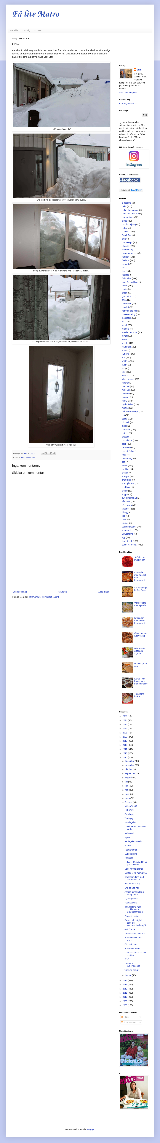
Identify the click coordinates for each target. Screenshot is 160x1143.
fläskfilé (125, 275)
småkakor (126, 480)
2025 (125, 716)
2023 (125, 724)
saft (123, 462)
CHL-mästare (131, 944)
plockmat (126, 429)
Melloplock (129, 833)
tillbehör (125, 509)
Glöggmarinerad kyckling (140, 634)
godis (124, 289)
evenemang (127, 249)
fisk (123, 271)
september (130, 773)
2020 (125, 737)
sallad (125, 465)
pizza (124, 426)
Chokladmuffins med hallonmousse (134, 878)
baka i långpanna (130, 210)
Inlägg (125, 1017)
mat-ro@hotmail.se (128, 103)
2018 (125, 745)
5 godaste (126, 203)
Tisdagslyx (129, 818)
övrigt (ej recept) (129, 545)
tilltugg (125, 512)
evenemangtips (129, 253)
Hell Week (129, 810)
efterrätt (125, 246)
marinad (126, 386)
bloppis (125, 221)
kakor (124, 339)
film (123, 267)
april (127, 794)
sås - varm (127, 505)
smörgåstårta (128, 483)
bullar (124, 228)
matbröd (126, 393)
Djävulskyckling (132, 916)
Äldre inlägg (103, 592)
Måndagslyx (130, 822)
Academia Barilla (132, 948)
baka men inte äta (130, 213)
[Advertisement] (61, 565)
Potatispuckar (131, 902)
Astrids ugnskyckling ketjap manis (134, 893)
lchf (123, 372)
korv (124, 350)
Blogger (90, 1129)
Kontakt (38, 30)
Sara (139, 70)
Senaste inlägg (20, 592)
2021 (125, 733)
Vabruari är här (131, 970)
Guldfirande (130, 929)
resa (124, 455)
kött (123, 357)
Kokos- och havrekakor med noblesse (140, 681)
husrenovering (128, 314)
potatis (125, 433)
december (130, 761)
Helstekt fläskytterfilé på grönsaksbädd (136, 863)
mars (127, 798)
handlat (125, 307)
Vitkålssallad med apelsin (140, 604)
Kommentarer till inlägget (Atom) (44, 597)
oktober (129, 769)
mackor (125, 383)
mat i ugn (126, 390)
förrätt (125, 285)
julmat (125, 336)
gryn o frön (127, 296)
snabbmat (126, 487)
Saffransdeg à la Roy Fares (140, 588)
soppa (125, 494)
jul (123, 321)
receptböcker (128, 451)
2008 (125, 1005)
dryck (124, 239)
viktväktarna (127, 534)
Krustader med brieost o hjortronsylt (140, 620)
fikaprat (125, 264)
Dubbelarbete (131, 854)
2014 (125, 980)
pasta (124, 419)
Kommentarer (128, 1022)
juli (126, 782)
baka (124, 206)
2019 (125, 741)
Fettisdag (129, 858)
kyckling (126, 354)
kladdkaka (126, 347)
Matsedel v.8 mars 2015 (136, 873)
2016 (125, 753)
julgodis (125, 329)
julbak (125, 325)
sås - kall (126, 501)
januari (128, 975)
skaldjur (125, 469)
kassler (125, 343)
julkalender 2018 (130, 332)
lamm (124, 365)
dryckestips (127, 242)
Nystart (128, 837)
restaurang (127, 458)
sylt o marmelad (129, 498)
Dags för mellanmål (134, 869)
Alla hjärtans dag (132, 883)
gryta (124, 300)
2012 (125, 989)
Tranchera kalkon (139, 695)
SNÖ (127, 959)
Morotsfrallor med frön (135, 933)
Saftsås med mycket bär (140, 558)
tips (123, 516)
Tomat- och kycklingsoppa (132, 964)
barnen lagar (128, 217)
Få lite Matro (35, 14)
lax (123, 368)
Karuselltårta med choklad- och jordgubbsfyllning (134, 909)
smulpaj (125, 476)
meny (124, 401)
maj (127, 790)
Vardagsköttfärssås (133, 841)
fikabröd (126, 260)
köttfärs (125, 361)
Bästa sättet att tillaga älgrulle (140, 651)
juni (127, 786)
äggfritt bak (127, 541)
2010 (125, 997)
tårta (124, 519)
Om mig (26, 30)
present (125, 437)
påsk (124, 444)
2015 (125, 757)
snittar (125, 491)
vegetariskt (127, 530)
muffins (125, 408)
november (130, 765)
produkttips (127, 440)
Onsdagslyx (130, 814)
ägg (123, 537)
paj (123, 415)
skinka (125, 473)
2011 (125, 993)
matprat (125, 397)
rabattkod (126, 447)
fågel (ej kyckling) (130, 282)
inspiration (127, 318)
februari (129, 802)
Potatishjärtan (131, 850)
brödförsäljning (129, 224)
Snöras (128, 845)
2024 (125, 720)
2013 (125, 984)
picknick (126, 422)
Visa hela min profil (128, 92)
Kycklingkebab (131, 898)
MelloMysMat (131, 806)
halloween (126, 303)
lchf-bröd (126, 375)
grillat (124, 293)
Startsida (14, 30)
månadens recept (130, 411)
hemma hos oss (28, 457)
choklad (125, 231)
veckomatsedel (129, 527)
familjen (125, 257)
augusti (128, 777)
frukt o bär (126, 278)
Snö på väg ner (132, 888)
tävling (125, 523)
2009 (125, 1001)
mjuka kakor (127, 404)
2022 (125, 728)
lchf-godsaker (128, 379)
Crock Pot (126, 235)
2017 (125, 749)
